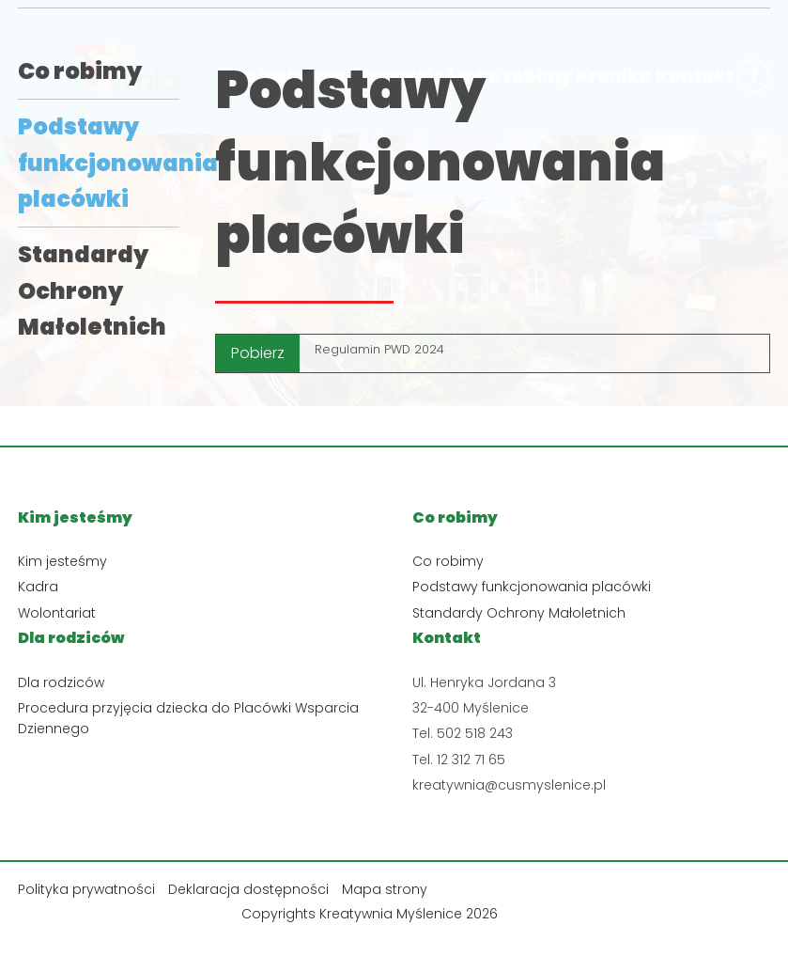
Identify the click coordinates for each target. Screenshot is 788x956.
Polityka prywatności (86, 889)
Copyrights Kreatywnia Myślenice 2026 (369, 913)
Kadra (38, 586)
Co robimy (80, 70)
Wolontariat (57, 612)
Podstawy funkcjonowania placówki (118, 162)
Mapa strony (384, 889)
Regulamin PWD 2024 (379, 349)
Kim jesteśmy (62, 561)
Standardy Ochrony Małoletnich (92, 290)
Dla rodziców (61, 682)
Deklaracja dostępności (248, 889)
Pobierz (258, 353)
